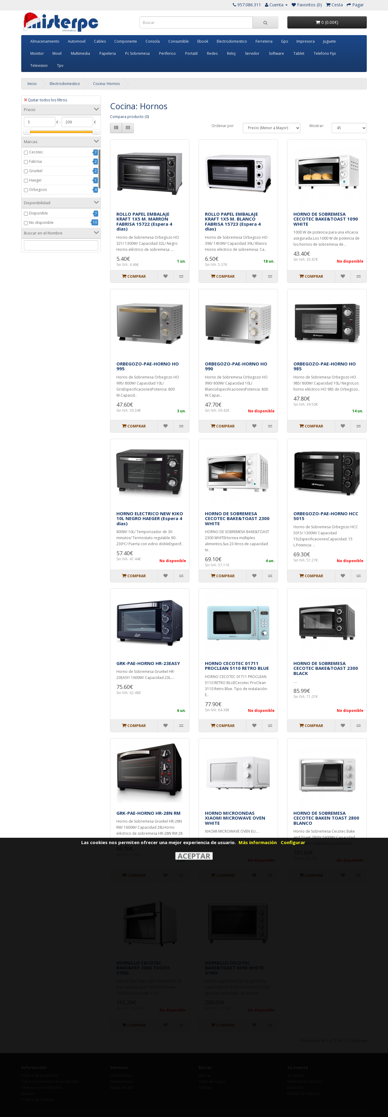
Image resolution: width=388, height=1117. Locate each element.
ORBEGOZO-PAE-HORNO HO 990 (236, 366)
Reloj (231, 53)
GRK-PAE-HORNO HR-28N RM (148, 813)
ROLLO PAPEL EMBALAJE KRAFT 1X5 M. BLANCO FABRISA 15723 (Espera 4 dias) (233, 221)
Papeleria (107, 53)
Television (39, 65)
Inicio (32, 83)
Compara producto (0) (129, 116)
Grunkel (35, 170)
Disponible (38, 213)
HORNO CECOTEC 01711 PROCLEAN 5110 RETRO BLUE (237, 665)
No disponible (41, 222)
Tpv (60, 65)
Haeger (35, 180)
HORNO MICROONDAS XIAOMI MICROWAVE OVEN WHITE (235, 818)
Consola (153, 41)
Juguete (329, 41)
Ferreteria (264, 41)
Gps (284, 41)
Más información (258, 842)
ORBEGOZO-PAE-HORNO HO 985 (324, 366)
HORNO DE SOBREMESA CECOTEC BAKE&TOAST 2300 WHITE (237, 518)
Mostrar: (316, 125)
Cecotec (36, 152)
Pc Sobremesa (137, 53)
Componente (125, 41)
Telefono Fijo (325, 53)
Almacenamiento (44, 41)
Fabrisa (35, 161)
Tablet (298, 53)
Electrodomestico (232, 41)
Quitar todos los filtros (45, 100)
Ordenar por (223, 125)
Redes (212, 53)
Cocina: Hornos (106, 83)
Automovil (76, 41)
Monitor (37, 53)
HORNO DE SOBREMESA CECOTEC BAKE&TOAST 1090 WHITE (325, 219)
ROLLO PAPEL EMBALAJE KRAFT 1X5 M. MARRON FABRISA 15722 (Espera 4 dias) (144, 221)
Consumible (178, 41)
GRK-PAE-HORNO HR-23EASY (148, 663)
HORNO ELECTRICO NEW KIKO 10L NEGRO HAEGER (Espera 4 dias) (149, 518)
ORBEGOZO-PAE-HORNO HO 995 (147, 366)
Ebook (202, 41)
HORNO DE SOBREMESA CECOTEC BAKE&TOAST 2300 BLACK (325, 668)
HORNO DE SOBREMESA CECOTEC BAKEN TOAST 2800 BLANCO (326, 818)
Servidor (252, 53)
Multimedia (80, 53)
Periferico (167, 53)
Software (276, 53)
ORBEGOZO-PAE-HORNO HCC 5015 (325, 516)
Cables (100, 41)
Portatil (191, 53)
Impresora (305, 41)
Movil (57, 53)
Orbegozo (38, 189)
